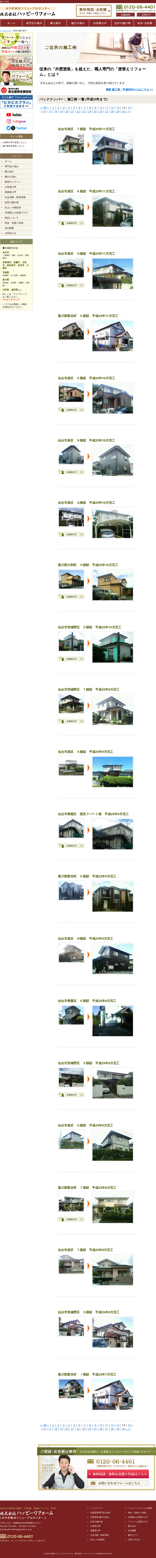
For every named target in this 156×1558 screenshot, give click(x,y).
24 (89, 111)
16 (44, 111)
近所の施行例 (12, 202)
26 (100, 111)
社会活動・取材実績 (15, 197)
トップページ (96, 1508)
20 (66, 111)
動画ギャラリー (13, 182)
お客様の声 (10, 187)
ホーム (8, 161)
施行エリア (133, 1535)
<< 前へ (44, 107)
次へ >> (126, 111)
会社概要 (9, 228)
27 (106, 111)
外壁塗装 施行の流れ (99, 1517)
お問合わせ (10, 233)
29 (117, 111)
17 (49, 111)
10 (100, 107)
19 (61, 111)
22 (78, 111)
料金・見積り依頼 (14, 223)
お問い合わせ (134, 1539)
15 (129, 107)
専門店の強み (12, 166)
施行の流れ (10, 176)
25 (95, 111)
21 (72, 111)
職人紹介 (9, 171)
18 (55, 111)
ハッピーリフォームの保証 (140, 1508)
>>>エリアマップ (10, 299)
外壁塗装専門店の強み (100, 1512)
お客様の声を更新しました (14, 142)
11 (106, 107)
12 (112, 107)
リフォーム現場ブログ (138, 1521)
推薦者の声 (10, 192)
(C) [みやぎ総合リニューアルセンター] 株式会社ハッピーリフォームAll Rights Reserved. (78, 1553)
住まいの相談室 (13, 207)
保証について (12, 218)
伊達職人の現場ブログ (16, 212)
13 (117, 107)
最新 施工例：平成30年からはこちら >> (129, 89)
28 (112, 111)
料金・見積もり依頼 (137, 1512)
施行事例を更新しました (13, 145)
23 (83, 111)
